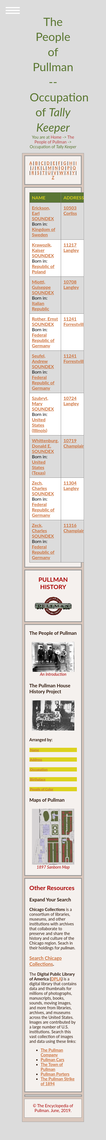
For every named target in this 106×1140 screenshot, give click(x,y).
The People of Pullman (54, 139)
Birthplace (38, 779)
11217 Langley (71, 247)
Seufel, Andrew (40, 358)
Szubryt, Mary (40, 400)
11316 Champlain (74, 527)
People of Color (41, 789)
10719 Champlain (74, 443)
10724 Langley (71, 400)
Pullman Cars (52, 1059)
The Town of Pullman (52, 1067)
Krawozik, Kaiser (42, 247)
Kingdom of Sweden (43, 231)
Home (56, 137)
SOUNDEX (43, 218)
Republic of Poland (43, 268)
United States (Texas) (39, 467)
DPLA (56, 978)
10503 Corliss (70, 210)
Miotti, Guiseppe (41, 284)
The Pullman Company (52, 1052)
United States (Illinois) (39, 425)
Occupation (39, 769)
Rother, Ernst (45, 318)
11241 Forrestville (74, 321)
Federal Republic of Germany (43, 340)
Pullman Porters (55, 1074)
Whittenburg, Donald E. (45, 443)
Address (36, 759)
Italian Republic (40, 305)
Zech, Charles (39, 485)
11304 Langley (71, 485)
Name (34, 750)
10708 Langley (71, 284)
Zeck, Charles (39, 527)
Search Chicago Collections (45, 961)
